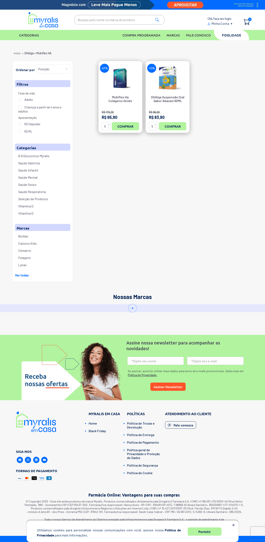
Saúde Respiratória (32, 192)
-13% (151, 68)
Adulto (28, 99)
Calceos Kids (27, 243)
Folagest (24, 258)
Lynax (22, 265)
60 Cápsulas (32, 124)
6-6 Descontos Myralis (33, 156)
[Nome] (155, 361)
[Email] (215, 361)
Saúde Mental (28, 177)
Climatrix (24, 250)
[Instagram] (28, 460)
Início (17, 53)
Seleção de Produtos (33, 199)
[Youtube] (44, 460)
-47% (104, 68)
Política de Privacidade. (142, 375)
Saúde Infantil (28, 170)
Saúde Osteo (27, 184)
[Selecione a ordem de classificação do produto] (54, 69)
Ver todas (22, 275)
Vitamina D (25, 206)
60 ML (28, 131)
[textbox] (119, 20)
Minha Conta (220, 23)
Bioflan (23, 236)
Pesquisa (157, 20)
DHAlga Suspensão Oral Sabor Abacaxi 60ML (167, 99)
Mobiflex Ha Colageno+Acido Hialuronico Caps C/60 (120, 100)
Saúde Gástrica (29, 163)
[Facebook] (20, 460)
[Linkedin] (36, 460)
